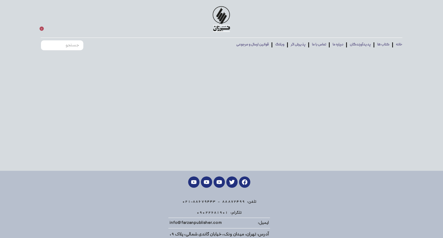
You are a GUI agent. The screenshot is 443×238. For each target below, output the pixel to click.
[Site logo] (221, 19)
